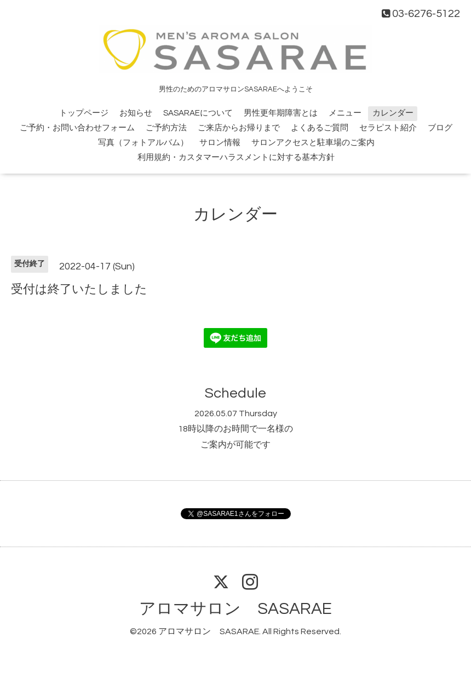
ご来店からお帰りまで (239, 128)
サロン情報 (219, 143)
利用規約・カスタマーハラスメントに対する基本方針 (236, 157)
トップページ (83, 113)
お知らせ (135, 113)
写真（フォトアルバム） (143, 143)
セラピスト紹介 (388, 128)
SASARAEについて (198, 113)
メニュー (345, 113)
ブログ (440, 128)
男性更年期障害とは (281, 113)
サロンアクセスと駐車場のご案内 (313, 143)
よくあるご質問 (319, 128)
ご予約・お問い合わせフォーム (77, 128)
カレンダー (392, 113)
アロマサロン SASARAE (235, 608)
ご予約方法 (166, 128)
